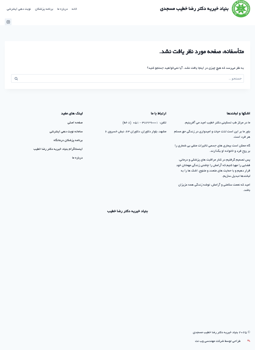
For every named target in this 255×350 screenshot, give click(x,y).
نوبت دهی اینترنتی (19, 9)
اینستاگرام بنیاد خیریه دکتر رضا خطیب (58, 149)
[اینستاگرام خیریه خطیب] (8, 21)
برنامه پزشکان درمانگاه (68, 140)
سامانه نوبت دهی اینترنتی (66, 131)
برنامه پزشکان (44, 9)
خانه (74, 9)
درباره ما (62, 9)
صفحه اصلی (75, 123)
